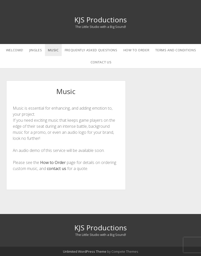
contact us (56, 168)
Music (53, 50)
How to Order (136, 50)
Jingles (35, 50)
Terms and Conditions (175, 50)
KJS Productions (100, 19)
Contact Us (101, 62)
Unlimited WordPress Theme (84, 251)
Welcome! (14, 50)
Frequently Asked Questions (91, 50)
